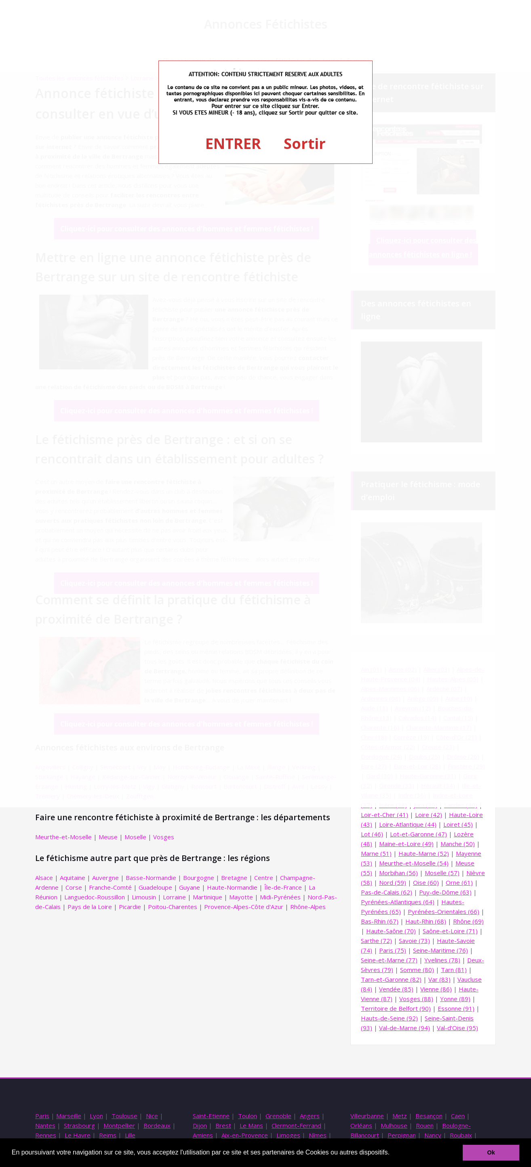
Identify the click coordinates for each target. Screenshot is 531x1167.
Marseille (68, 1116)
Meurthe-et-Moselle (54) (414, 863)
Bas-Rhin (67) (379, 921)
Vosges (163, 837)
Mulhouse (394, 1125)
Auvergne (105, 878)
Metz (399, 1116)
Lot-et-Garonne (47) (418, 834)
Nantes (45, 1125)
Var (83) (439, 979)
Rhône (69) (468, 921)
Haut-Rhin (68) (425, 921)
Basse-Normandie (151, 878)
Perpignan (402, 1135)
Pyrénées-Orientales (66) (443, 911)
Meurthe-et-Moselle (63, 837)
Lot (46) (372, 834)
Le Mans (251, 1125)
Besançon (428, 1116)
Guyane (189, 887)
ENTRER (233, 143)
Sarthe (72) (376, 941)
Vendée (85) (396, 989)
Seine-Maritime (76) (440, 950)
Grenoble (278, 1116)
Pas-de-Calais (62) (386, 892)
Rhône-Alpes (308, 907)
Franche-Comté (110, 887)
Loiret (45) (458, 824)
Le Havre (78, 1135)
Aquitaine (72, 878)
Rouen (425, 1125)
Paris (42, 1116)
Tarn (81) (454, 970)
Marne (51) (376, 853)
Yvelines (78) (442, 960)
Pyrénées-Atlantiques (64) (397, 902)
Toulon (247, 1116)
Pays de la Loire (89, 907)
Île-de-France (283, 887)
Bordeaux (157, 1125)
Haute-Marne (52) (423, 853)
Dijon (200, 1125)
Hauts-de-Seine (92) (389, 1018)
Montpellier (119, 1125)
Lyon (96, 1116)
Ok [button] (491, 1152)
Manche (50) (457, 844)
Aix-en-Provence (244, 1135)
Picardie (130, 907)
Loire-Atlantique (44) (407, 824)
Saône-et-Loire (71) (450, 931)
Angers (310, 1116)
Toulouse (124, 1116)
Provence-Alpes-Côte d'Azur (243, 907)
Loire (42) (428, 815)
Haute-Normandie (232, 887)
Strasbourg (79, 1125)
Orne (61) (459, 882)
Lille (130, 1135)
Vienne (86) (436, 989)
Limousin (144, 897)
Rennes (45, 1135)
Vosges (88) (416, 999)
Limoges (288, 1135)
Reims (107, 1135)
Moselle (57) (442, 873)
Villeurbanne (367, 1116)
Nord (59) (392, 882)
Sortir (305, 143)
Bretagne (234, 878)
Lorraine (174, 897)
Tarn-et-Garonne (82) (391, 979)
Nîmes (318, 1135)
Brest (223, 1125)
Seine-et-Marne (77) (389, 960)
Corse (73, 887)
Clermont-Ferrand (296, 1125)
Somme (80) (417, 970)
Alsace (44, 878)
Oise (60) (426, 882)
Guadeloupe (155, 887)
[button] (392, 1153)
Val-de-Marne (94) (404, 1028)
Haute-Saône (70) (391, 931)
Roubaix (461, 1135)
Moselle (135, 837)
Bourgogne (198, 878)
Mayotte (241, 897)
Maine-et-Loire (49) (406, 844)
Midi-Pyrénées (280, 897)
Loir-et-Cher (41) (384, 815)
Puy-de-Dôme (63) (445, 892)
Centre (263, 878)
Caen (458, 1116)
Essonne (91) (456, 1008)
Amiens (203, 1135)
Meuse (108, 837)
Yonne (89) (455, 999)
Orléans (361, 1125)
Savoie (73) (414, 941)
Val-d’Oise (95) (457, 1028)
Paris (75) (392, 950)
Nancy (432, 1135)
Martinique (207, 897)
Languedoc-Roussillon (94, 897)
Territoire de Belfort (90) (396, 1008)
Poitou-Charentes (172, 907)
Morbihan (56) (398, 873)
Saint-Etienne (211, 1116)
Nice (152, 1116)
